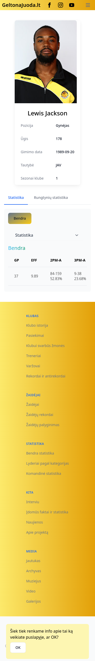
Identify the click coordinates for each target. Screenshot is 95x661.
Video (30, 591)
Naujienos (34, 522)
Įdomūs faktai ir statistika (47, 512)
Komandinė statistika (43, 473)
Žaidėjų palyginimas (42, 424)
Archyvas (33, 570)
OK (18, 647)
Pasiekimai (35, 335)
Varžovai (33, 365)
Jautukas (33, 560)
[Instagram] (60, 5)
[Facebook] (49, 5)
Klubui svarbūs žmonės (45, 345)
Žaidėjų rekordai (39, 414)
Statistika (47, 235)
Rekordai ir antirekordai (45, 376)
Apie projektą (37, 532)
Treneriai (33, 355)
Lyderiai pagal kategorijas (47, 463)
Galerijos (33, 601)
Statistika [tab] (16, 197)
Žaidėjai (32, 404)
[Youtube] (71, 5)
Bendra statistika (40, 453)
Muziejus (33, 581)
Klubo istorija (37, 325)
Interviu (32, 501)
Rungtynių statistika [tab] (51, 197)
